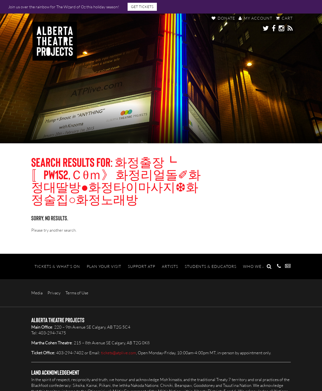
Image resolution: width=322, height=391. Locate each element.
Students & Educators (210, 266)
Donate (223, 18)
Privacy (53, 292)
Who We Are (257, 266)
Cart (284, 18)
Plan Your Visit (104, 266)
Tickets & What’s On (57, 266)
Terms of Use (76, 292)
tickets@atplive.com (118, 352)
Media (37, 292)
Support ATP (141, 266)
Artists (170, 266)
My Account (255, 18)
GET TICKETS (142, 6)
